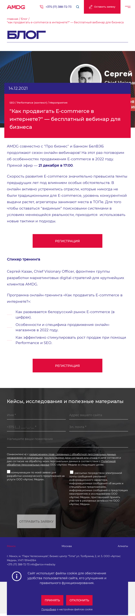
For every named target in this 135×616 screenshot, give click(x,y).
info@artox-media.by (42, 566)
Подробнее (48, 609)
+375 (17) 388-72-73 (58, 6)
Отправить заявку (36, 523)
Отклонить (79, 600)
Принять (51, 600)
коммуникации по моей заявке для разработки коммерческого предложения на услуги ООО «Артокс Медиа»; (36, 476)
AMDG (16, 6)
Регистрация (67, 241)
